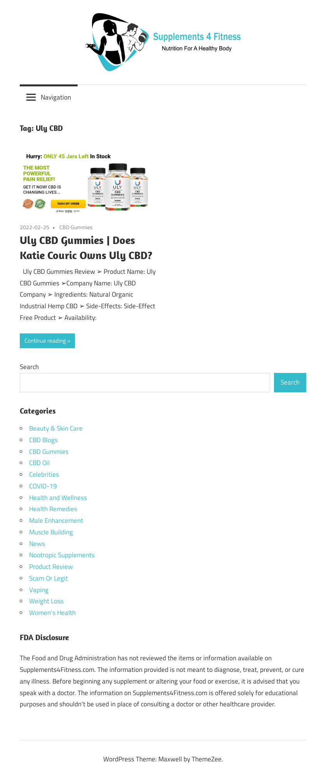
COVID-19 (43, 486)
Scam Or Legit (48, 578)
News (37, 544)
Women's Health (52, 613)
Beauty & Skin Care (56, 428)
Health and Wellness (58, 498)
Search (29, 367)
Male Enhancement (56, 520)
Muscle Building (51, 532)
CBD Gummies (76, 227)
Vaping (39, 590)
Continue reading (45, 340)
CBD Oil (39, 463)
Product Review (51, 567)
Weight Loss (46, 601)
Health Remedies (53, 509)
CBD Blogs (43, 440)
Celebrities (44, 474)
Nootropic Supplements (62, 555)
